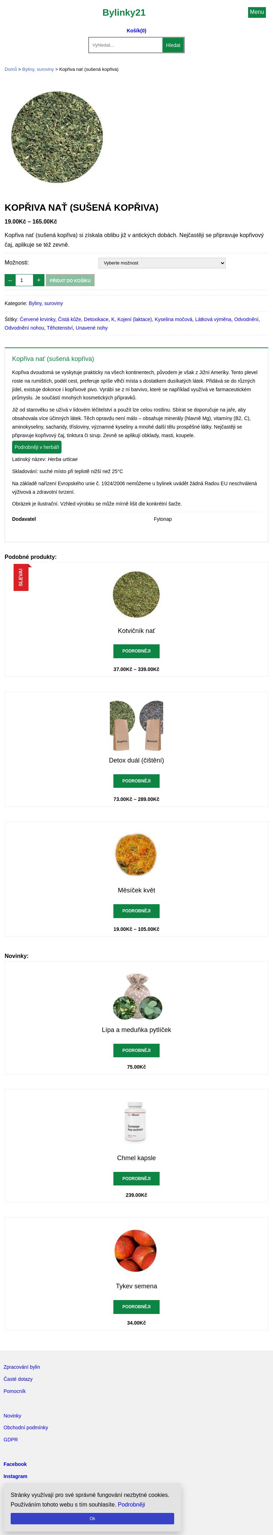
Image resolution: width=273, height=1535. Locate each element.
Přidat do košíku (70, 280)
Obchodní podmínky (26, 1427)
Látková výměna (213, 319)
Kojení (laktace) (134, 319)
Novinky (12, 1416)
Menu (257, 12)
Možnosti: (17, 263)
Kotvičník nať (136, 630)
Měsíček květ (136, 890)
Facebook (15, 1464)
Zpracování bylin (22, 1367)
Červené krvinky (37, 319)
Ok (92, 1518)
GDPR (11, 1439)
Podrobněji (136, 651)
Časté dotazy (18, 1379)
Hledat (173, 45)
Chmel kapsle (136, 1158)
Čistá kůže (69, 319)
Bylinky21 (123, 12)
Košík (133, 30)
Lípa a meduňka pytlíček (136, 1029)
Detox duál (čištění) (136, 760)
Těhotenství (60, 328)
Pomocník (15, 1391)
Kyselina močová (173, 319)
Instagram (15, 1476)
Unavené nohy (92, 328)
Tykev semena (136, 1286)
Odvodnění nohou (24, 328)
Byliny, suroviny (38, 69)
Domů (11, 69)
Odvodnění (246, 319)
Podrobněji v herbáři (37, 447)
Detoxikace (96, 319)
